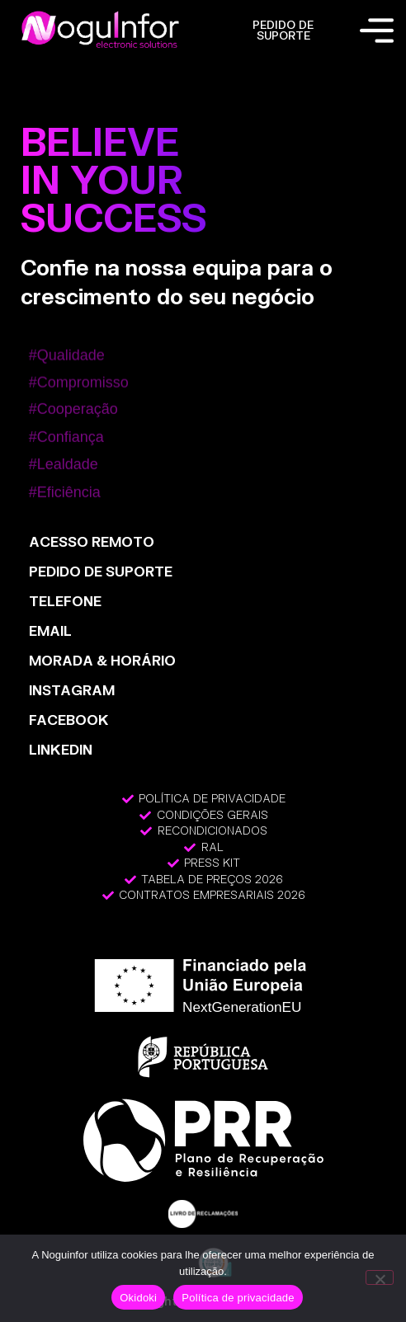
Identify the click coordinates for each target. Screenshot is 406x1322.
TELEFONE (65, 601)
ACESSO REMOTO (91, 541)
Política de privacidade (238, 1297)
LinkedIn (60, 749)
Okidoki (138, 1297)
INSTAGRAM (72, 690)
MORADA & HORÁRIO (102, 660)
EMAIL (50, 630)
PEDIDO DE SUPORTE (283, 30)
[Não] (380, 1277)
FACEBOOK (69, 719)
